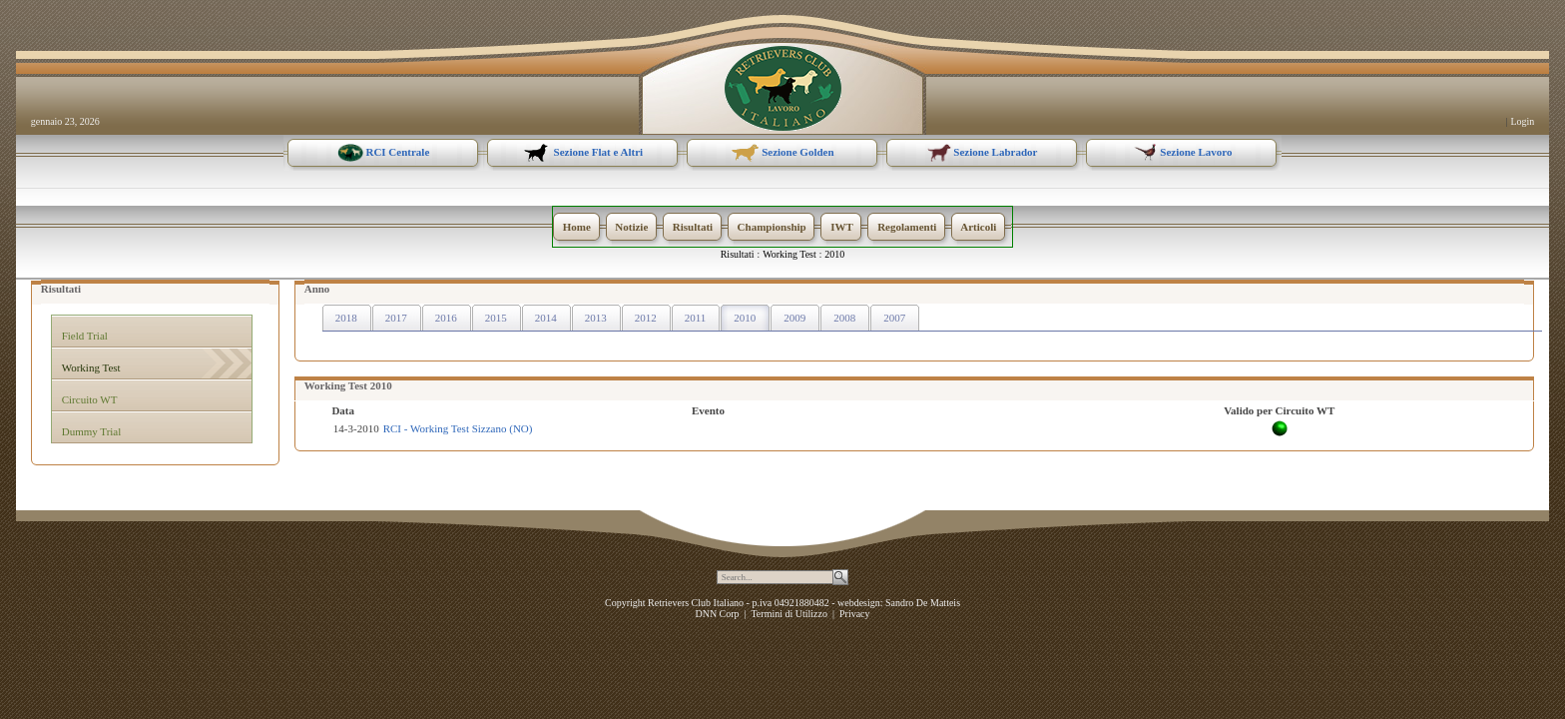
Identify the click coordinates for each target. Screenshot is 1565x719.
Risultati (738, 254)
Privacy (854, 613)
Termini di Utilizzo (789, 613)
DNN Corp (717, 613)
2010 (834, 254)
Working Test (789, 254)
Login (1522, 121)
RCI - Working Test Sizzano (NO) (458, 428)
